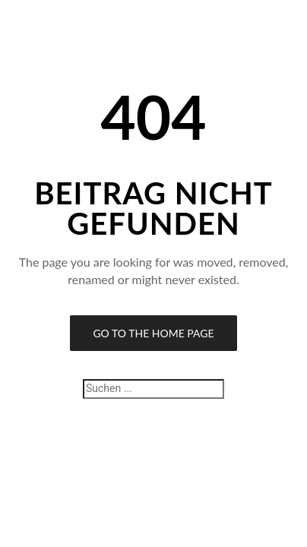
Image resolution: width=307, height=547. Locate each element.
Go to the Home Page (153, 333)
